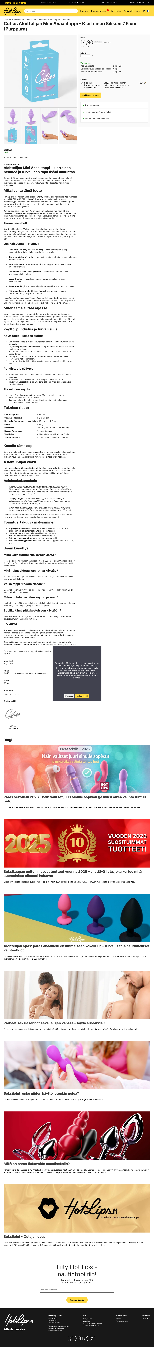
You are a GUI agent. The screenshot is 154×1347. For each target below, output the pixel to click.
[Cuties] (13, 719)
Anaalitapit (67, 19)
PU (5, 663)
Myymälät (116, 11)
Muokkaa (69, 696)
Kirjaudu (118, 1319)
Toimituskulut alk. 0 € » (48, 3)
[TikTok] (85, 1338)
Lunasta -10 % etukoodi (15, 3)
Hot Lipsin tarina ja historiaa (92, 1323)
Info (138, 11)
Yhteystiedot (87, 1319)
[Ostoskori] (144, 11)
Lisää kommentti (11, 694)
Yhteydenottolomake (55, 1331)
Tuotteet (84, 11)
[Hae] (51, 11)
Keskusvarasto (87, 66)
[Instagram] (78, 1338)
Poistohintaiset (99, 11)
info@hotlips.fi (52, 1320)
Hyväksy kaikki (82, 696)
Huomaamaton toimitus (91, 1326)
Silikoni (10, 663)
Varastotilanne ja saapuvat (16, 157)
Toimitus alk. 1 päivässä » (108, 3)
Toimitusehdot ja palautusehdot (58, 1326)
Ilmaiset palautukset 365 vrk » (140, 3)
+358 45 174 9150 (54, 1322)
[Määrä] (85, 55)
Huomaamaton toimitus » (77, 3)
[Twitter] (93, 1338)
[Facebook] (71, 1338)
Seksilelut (19, 19)
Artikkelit (128, 11)
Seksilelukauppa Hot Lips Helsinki (96, 69)
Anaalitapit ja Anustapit (48, 19)
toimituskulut (107, 42)
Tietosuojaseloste (122, 1321)
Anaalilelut (30, 19)
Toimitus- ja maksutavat (56, 1328)
